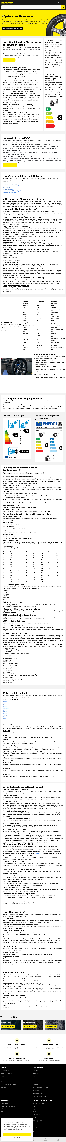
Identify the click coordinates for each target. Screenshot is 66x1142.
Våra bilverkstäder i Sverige (39, 1096)
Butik (34, 1076)
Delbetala (35, 1084)
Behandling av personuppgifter (40, 1087)
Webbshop (35, 1070)
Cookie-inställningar (17, 1137)
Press (2, 1076)
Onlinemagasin (37, 1114)
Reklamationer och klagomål (8, 1106)
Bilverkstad (35, 1073)
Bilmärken (3, 1087)
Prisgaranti (35, 1106)
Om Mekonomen (5, 1070)
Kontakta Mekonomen (6, 1079)
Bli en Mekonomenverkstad (40, 1103)
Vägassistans (36, 1109)
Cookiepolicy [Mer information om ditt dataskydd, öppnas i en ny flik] (19, 1129)
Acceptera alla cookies (17, 1134)
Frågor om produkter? (6, 1109)
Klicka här (38, 853)
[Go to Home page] (7, 3)
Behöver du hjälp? (5, 1103)
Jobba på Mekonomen (6, 1073)
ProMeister (35, 1112)
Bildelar (35, 1079)
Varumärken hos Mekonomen (8, 1084)
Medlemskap (36, 1081)
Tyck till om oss (5, 1081)
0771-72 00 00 (38, 1117)
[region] (17, 1129)
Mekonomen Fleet (37, 1093)
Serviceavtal (36, 1090)
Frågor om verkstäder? (6, 1112)
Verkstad (45, 1139)
